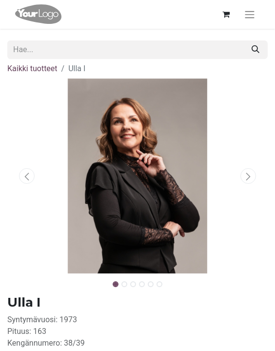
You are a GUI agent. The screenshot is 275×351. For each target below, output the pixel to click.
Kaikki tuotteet (32, 68)
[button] (26, 176)
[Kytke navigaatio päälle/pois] (249, 14)
